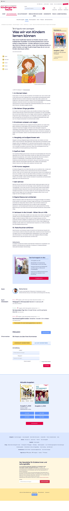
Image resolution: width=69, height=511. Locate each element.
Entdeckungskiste (20, 454)
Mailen (6, 69)
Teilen (6, 62)
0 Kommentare (26, 89)
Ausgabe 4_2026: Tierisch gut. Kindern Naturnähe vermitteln (28, 310)
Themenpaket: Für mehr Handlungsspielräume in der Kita (27, 334)
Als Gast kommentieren (41, 354)
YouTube (40, 460)
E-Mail (20, 361)
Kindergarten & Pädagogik (26, 452)
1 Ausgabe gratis (39, 289)
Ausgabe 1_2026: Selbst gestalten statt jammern (26, 327)
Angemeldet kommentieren (22, 354)
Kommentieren (46, 343)
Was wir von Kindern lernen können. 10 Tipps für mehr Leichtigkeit (44, 24)
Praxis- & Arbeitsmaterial (51, 444)
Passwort (20, 365)
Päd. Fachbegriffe (44, 447)
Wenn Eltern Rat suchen (34, 444)
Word (6, 56)
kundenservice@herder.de (36, 457)
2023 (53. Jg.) (26, 24)
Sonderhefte (43, 444)
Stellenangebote (41, 452)
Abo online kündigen (46, 457)
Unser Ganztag (43, 454)
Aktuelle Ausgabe (20, 19)
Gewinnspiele (36, 449)
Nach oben (34, 501)
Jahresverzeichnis (48, 19)
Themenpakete (32, 19)
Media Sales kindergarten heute (14, 452)
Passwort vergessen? (27, 369)
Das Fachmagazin (16, 24)
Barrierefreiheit (41, 499)
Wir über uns (27, 447)
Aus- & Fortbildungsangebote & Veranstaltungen (55, 452)
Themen (38, 447)
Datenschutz (34, 499)
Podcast (42, 19)
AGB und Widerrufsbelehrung (25, 499)
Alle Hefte (27, 424)
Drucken (7, 59)
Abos (58, 444)
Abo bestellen (34, 431)
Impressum (47, 499)
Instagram (36, 460)
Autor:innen (33, 447)
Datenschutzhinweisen (44, 484)
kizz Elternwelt (50, 454)
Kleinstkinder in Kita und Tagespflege (31, 454)
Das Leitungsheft (26, 444)
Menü (4, 1)
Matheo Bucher (18, 51)
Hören (38, 19)
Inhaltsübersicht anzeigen (58, 58)
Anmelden (46, 373)
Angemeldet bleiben (46, 369)
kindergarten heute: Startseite (6, 24)
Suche (26, 6)
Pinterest (45, 460)
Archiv (26, 19)
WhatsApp (35, 452)
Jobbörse (65, 4)
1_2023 (31, 24)
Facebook (29, 460)
